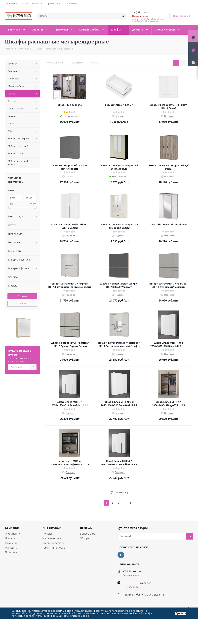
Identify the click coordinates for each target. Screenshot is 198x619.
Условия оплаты (52, 538)
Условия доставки (53, 543)
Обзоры (85, 538)
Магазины (11, 547)
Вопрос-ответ (88, 533)
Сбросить (22, 303)
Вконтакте (121, 555)
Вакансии (11, 543)
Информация (51, 528)
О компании (12, 533)
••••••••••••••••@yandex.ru (137, 583)
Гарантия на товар (53, 547)
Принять (180, 613)
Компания (12, 528)
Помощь (47, 533)
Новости (10, 538)
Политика (11, 552)
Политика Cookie (78, 615)
